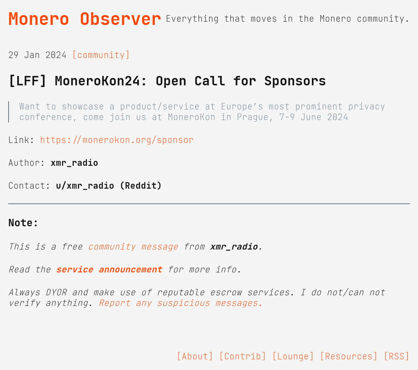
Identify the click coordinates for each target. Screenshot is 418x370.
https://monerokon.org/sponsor (117, 140)
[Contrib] (243, 356)
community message (133, 246)
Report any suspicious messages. (180, 303)
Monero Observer (84, 18)
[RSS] (396, 356)
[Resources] (349, 356)
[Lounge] (293, 356)
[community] (101, 55)
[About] (194, 356)
